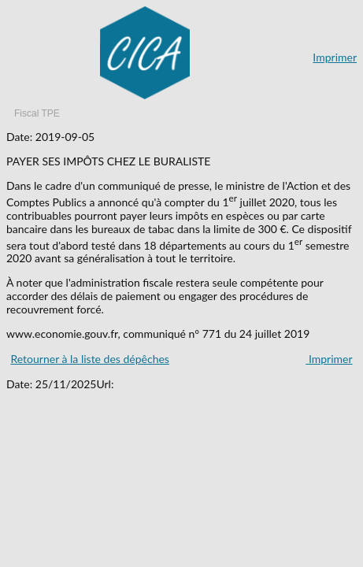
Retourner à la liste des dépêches (89, 358)
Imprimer (335, 57)
